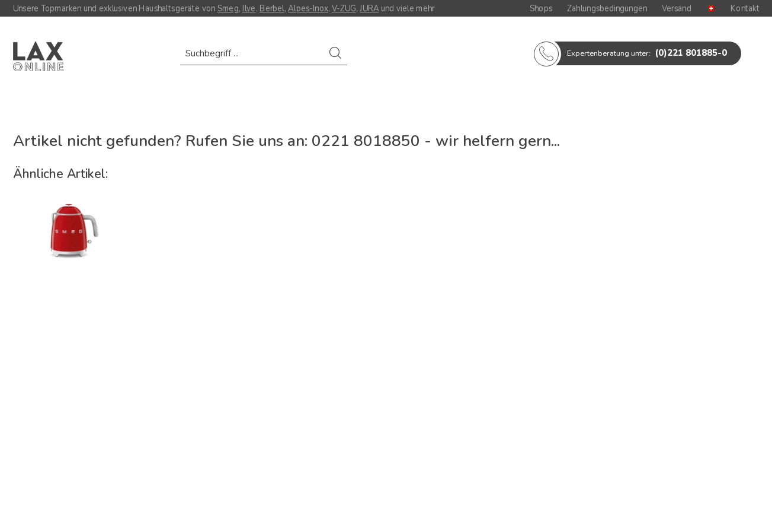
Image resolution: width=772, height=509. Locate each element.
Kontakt (745, 8)
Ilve (249, 8)
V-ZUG (344, 8)
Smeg (227, 8)
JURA (369, 8)
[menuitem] (263, 59)
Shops (541, 8)
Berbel (271, 8)
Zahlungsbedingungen (607, 8)
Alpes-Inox (308, 8)
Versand (676, 8)
